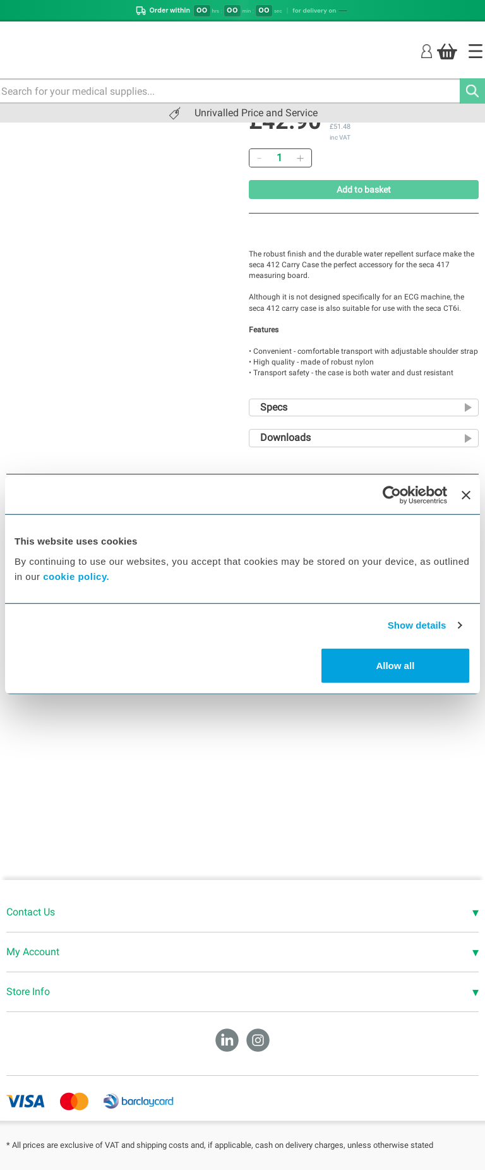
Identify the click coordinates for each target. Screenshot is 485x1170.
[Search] (472, 91)
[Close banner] (466, 495)
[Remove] (258, 158)
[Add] (299, 158)
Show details (417, 625)
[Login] (426, 51)
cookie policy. (76, 575)
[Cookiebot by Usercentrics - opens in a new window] (392, 495)
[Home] (475, 51)
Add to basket (364, 189)
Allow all (395, 665)
